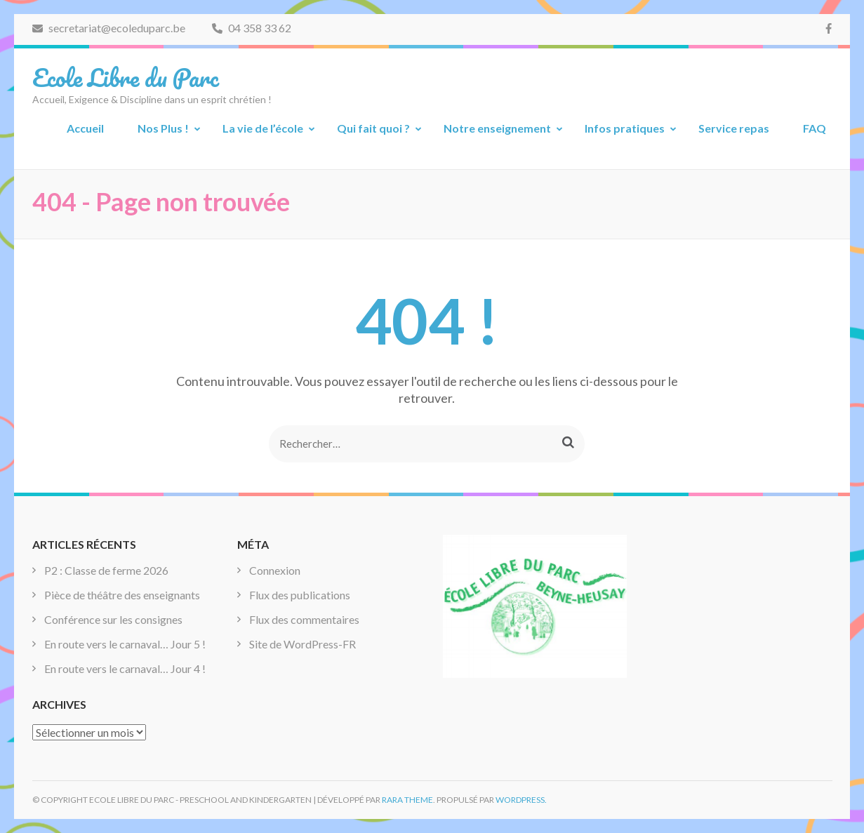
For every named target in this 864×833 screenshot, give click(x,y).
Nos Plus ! (163, 128)
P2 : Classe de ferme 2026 (106, 570)
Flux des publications (299, 594)
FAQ (814, 128)
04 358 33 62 (251, 27)
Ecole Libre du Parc (125, 77)
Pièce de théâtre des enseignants (122, 594)
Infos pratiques (625, 128)
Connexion (274, 570)
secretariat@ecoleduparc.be (108, 27)
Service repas (733, 128)
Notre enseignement (497, 128)
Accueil (85, 128)
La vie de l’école (262, 128)
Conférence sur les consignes (113, 619)
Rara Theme (407, 799)
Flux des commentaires (304, 619)
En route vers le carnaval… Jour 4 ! (125, 668)
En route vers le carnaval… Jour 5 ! (125, 644)
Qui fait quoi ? (373, 128)
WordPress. (521, 799)
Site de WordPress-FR (302, 644)
